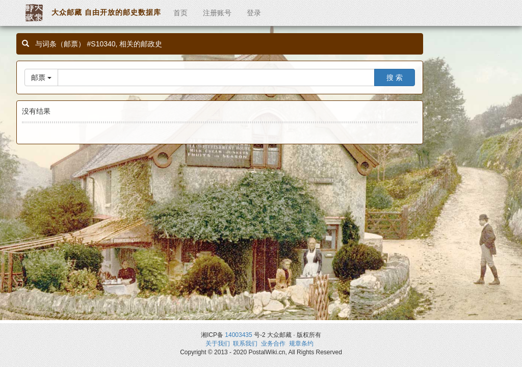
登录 (254, 13)
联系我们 (245, 343)
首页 (180, 13)
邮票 (41, 77)
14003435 (238, 334)
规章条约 (301, 343)
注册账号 (217, 13)
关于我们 (217, 343)
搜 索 (394, 77)
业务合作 (273, 343)
